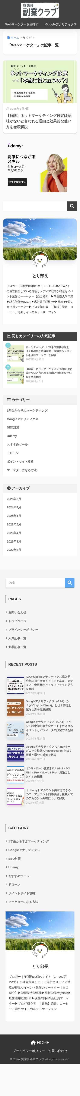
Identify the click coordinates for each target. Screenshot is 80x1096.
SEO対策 (13, 427)
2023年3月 (14, 541)
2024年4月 (14, 507)
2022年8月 (14, 550)
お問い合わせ (17, 612)
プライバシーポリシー (23, 629)
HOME (40, 1042)
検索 (72, 206)
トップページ (17, 621)
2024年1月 (14, 516)
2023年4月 (14, 533)
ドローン (13, 453)
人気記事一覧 (17, 638)
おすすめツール (17, 444)
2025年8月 (14, 499)
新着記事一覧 (17, 647)
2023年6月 (14, 524)
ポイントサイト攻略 (20, 461)
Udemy (12, 436)
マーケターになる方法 (22, 470)
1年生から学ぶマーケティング (27, 410)
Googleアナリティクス (22, 419)
